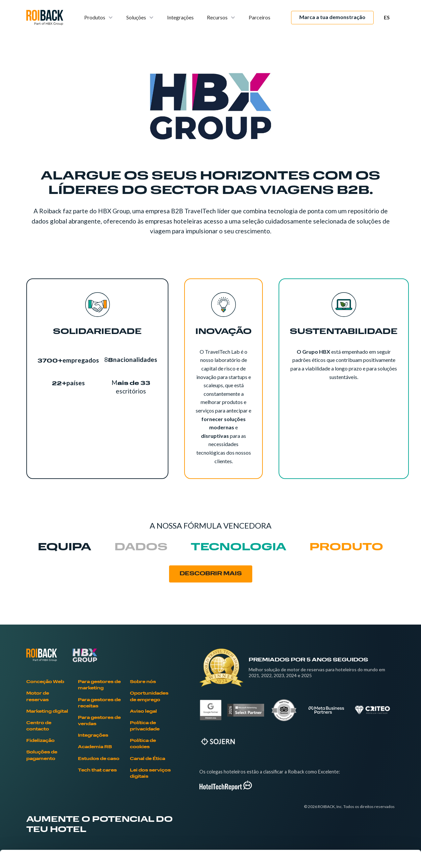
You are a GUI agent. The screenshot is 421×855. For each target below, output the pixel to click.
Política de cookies (143, 744)
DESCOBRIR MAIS (211, 574)
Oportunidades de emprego (149, 697)
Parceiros (259, 17)
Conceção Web (45, 682)
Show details (345, 842)
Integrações (180, 17)
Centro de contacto (38, 726)
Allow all (366, 769)
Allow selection (366, 790)
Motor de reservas (37, 697)
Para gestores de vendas (99, 721)
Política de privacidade (145, 726)
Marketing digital (47, 712)
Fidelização (40, 741)
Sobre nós (143, 682)
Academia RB (95, 747)
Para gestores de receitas (99, 703)
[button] (99, 18)
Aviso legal (143, 712)
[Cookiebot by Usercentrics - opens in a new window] (42, 842)
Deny (366, 812)
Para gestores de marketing (99, 685)
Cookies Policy (125, 807)
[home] (44, 17)
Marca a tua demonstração (332, 17)
